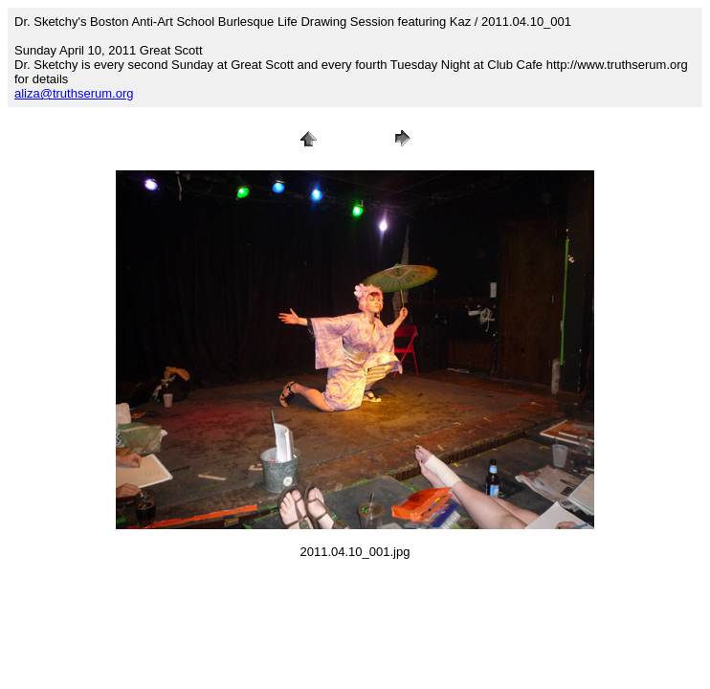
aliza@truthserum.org (73, 93)
